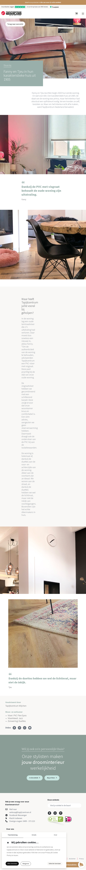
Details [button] (34, 835)
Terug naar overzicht (15, 24)
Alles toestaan (12, 863)
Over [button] (55, 835)
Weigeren (26, 864)
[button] (43, 2)
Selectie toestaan (55, 863)
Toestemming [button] (12, 835)
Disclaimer (72, 859)
